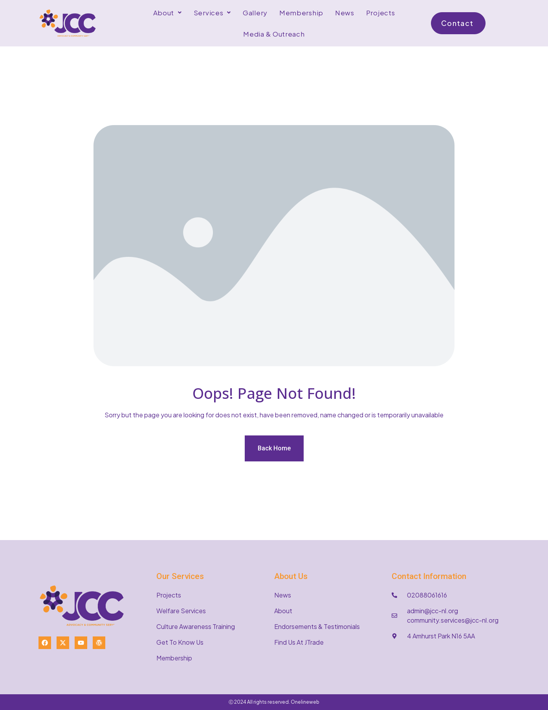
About (167, 12)
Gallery (255, 12)
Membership (301, 12)
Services (212, 12)
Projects (380, 12)
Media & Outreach (273, 34)
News (344, 12)
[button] (167, 12)
